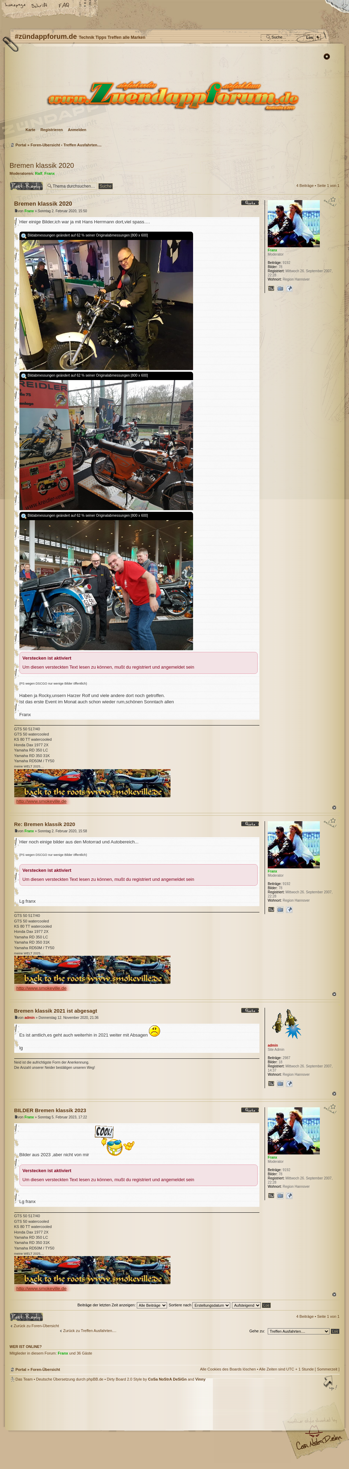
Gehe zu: (257, 1331)
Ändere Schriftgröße (40, 6)
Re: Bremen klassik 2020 (44, 824)
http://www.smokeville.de (41, 801)
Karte (30, 130)
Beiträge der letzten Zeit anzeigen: (122, 1305)
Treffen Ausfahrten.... (83, 145)
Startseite (15, 6)
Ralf (38, 173)
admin (29, 1018)
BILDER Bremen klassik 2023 (50, 1110)
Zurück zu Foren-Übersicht (36, 1326)
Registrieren (51, 130)
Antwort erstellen (26, 186)
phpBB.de (94, 1379)
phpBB (88, 1425)
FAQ (64, 6)
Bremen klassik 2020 (42, 165)
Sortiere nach (199, 1305)
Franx (49, 173)
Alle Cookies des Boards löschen (228, 1369)
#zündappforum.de (119, 1426)
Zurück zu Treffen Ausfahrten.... (89, 1331)
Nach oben (334, 807)
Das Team (24, 1379)
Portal (21, 145)
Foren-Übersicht (173, 95)
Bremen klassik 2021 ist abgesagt (55, 1011)
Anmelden (77, 130)
